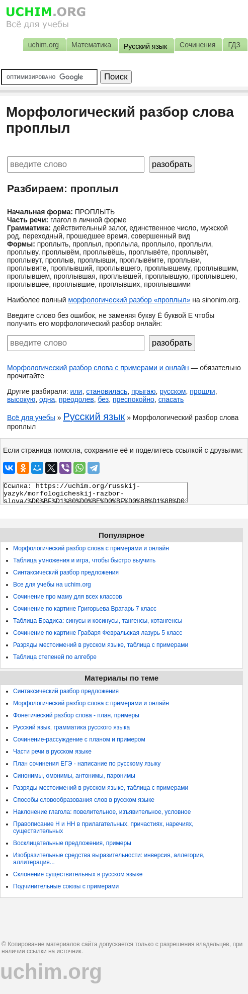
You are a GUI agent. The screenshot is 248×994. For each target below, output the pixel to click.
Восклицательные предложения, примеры (72, 843)
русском (172, 391)
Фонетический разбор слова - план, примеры (76, 715)
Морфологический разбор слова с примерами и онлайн (98, 368)
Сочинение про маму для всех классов (67, 596)
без (103, 399)
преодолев (76, 399)
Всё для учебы (31, 417)
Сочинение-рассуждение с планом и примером (79, 739)
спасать (171, 399)
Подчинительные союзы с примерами (66, 886)
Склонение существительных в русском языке (77, 874)
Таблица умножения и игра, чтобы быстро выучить (84, 560)
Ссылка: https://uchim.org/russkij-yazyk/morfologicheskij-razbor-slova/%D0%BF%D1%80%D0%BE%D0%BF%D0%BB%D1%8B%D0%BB (95, 492)
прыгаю (143, 391)
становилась (106, 391)
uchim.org (51, 971)
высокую (21, 399)
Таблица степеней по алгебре (55, 656)
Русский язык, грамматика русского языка (71, 727)
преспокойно (133, 399)
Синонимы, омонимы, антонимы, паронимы (74, 775)
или (76, 391)
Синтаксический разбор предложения (66, 572)
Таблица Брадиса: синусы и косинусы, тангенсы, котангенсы (97, 620)
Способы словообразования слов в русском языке (83, 799)
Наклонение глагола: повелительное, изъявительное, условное (102, 811)
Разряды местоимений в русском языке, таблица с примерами (100, 644)
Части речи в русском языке (52, 751)
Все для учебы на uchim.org (52, 584)
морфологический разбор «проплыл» (129, 300)
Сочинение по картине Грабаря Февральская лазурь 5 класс (97, 632)
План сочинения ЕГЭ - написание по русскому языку (86, 763)
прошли (202, 391)
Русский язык (94, 416)
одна (47, 399)
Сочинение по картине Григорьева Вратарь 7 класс (84, 608)
